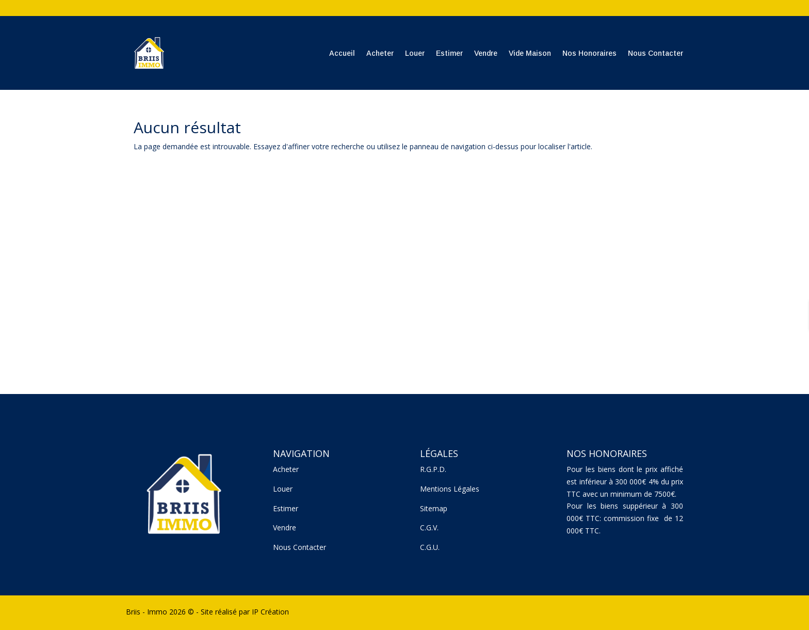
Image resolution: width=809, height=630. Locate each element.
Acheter (380, 53)
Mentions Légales (449, 489)
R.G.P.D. (433, 469)
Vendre (485, 53)
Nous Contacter (655, 53)
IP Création (270, 612)
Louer (415, 53)
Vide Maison (530, 53)
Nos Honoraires (589, 53)
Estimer (449, 53)
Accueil (342, 53)
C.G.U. (430, 547)
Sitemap (433, 508)
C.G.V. (429, 527)
